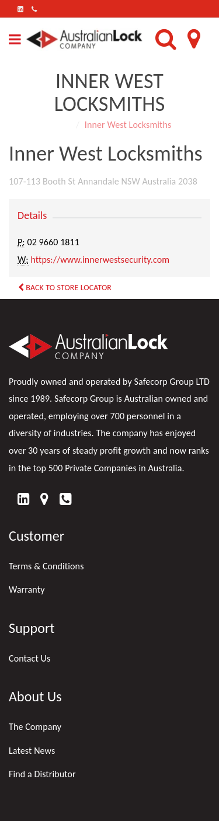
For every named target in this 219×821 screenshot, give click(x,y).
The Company (35, 726)
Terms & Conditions (46, 566)
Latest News (32, 750)
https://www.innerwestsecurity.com (99, 259)
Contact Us (29, 658)
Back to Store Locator (65, 288)
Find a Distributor (42, 774)
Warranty (27, 589)
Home (59, 124)
